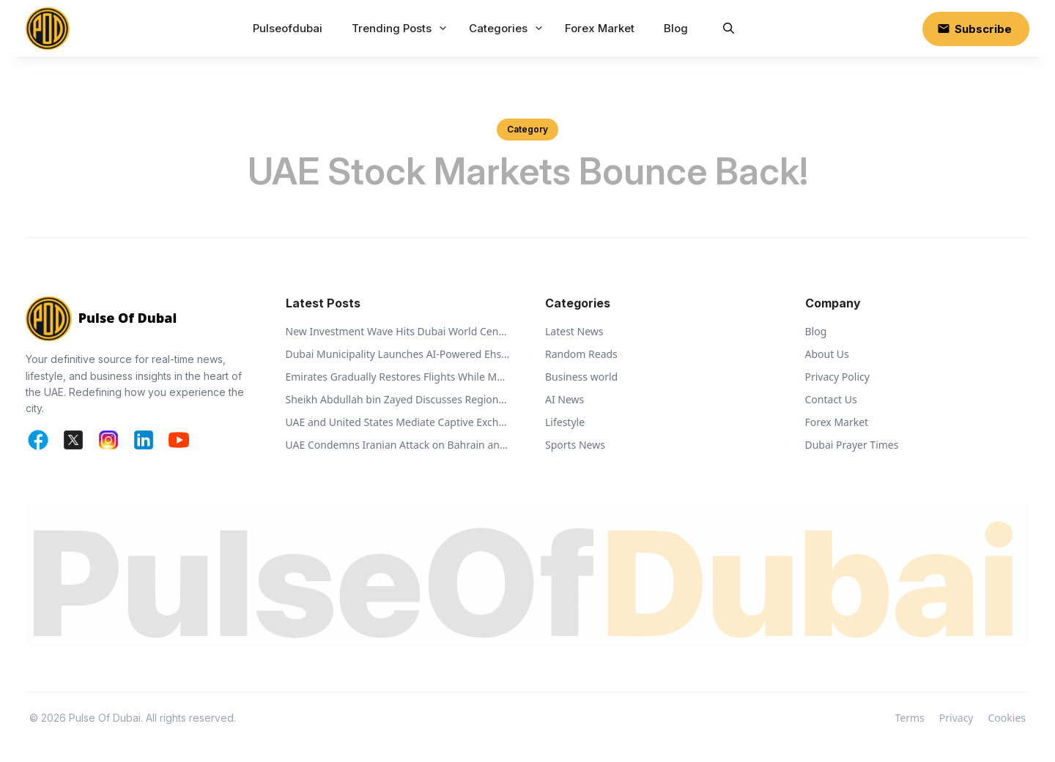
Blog (676, 28)
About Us (827, 354)
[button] (729, 29)
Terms (910, 718)
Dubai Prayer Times (852, 445)
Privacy (956, 718)
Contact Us (831, 399)
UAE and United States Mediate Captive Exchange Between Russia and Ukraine (398, 422)
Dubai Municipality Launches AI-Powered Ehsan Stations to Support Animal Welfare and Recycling (398, 354)
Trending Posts (401, 29)
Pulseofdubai (287, 28)
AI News (564, 399)
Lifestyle (565, 422)
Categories (508, 29)
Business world (581, 377)
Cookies (1007, 718)
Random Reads (581, 354)
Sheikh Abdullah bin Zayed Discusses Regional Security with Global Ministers (398, 399)
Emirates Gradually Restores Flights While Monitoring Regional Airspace (398, 377)
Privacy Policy (837, 377)
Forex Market (599, 28)
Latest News (574, 331)
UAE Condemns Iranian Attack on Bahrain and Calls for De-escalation (398, 445)
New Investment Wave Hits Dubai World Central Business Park (398, 331)
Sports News (575, 445)
